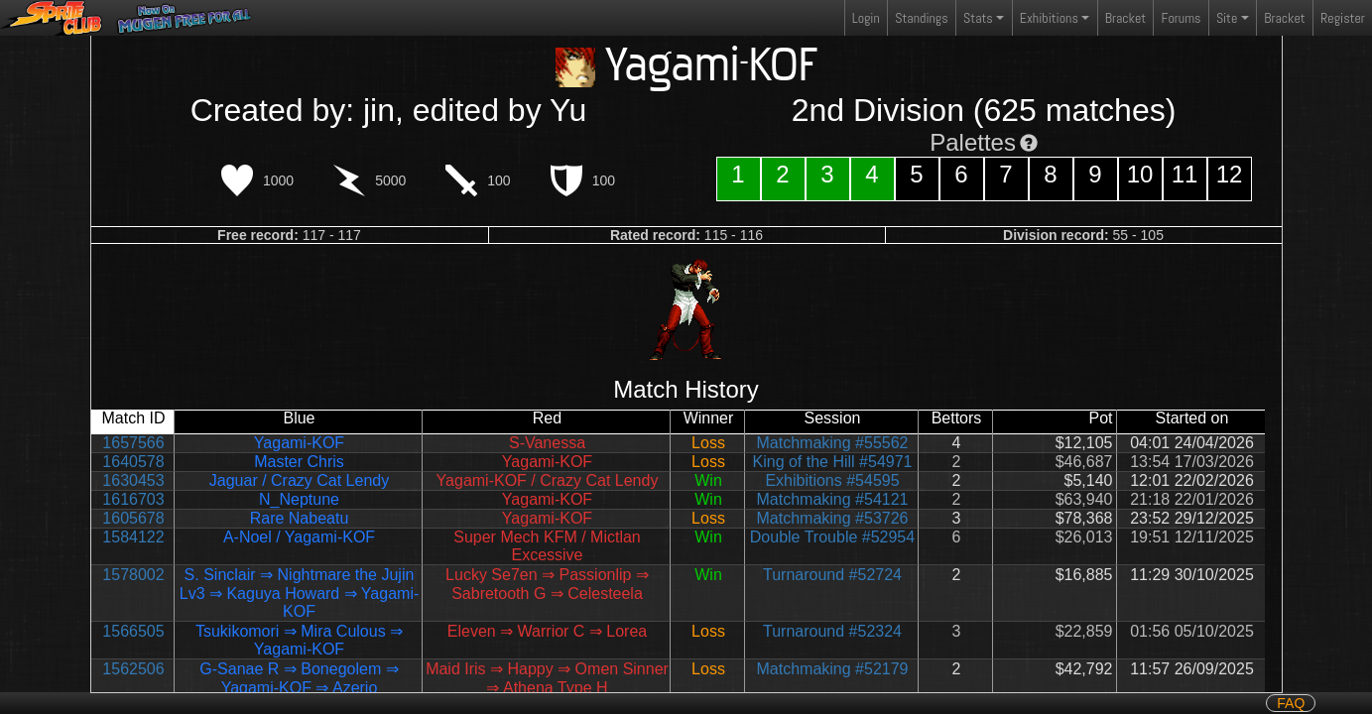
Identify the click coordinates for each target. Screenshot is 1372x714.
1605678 (133, 518)
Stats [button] (978, 18)
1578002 (133, 574)
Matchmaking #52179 (833, 668)
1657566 (133, 442)
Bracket (1125, 18)
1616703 (133, 499)
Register (1342, 18)
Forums (1181, 18)
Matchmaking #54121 (833, 499)
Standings (920, 22)
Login (866, 18)
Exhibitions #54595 (832, 480)
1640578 (133, 461)
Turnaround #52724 (832, 574)
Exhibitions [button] (1049, 18)
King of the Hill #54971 (833, 461)
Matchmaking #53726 (833, 518)
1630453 (133, 480)
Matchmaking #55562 (833, 442)
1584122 (133, 537)
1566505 (133, 631)
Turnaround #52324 (832, 631)
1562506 (133, 668)
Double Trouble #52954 (832, 537)
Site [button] (1226, 18)
